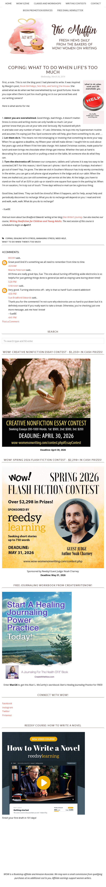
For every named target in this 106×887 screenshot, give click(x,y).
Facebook (7, 703)
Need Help (61, 238)
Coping (9, 238)
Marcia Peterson (16, 269)
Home (8, 3)
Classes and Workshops (47, 3)
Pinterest (7, 715)
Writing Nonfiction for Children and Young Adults (36, 221)
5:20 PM (12, 281)
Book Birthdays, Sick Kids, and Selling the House (45, 86)
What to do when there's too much (21, 241)
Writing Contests (76, 3)
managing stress (45, 238)
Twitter (6, 711)
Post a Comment (10, 321)
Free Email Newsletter (70, 10)
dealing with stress (24, 238)
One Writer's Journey (72, 217)
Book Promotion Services (37, 10)
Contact (96, 3)
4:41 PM (12, 317)
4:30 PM (12, 293)
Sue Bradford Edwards (19, 297)
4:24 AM (12, 265)
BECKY (11, 257)
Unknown (13, 285)
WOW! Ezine (22, 3)
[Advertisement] (53, 846)
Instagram (7, 707)
